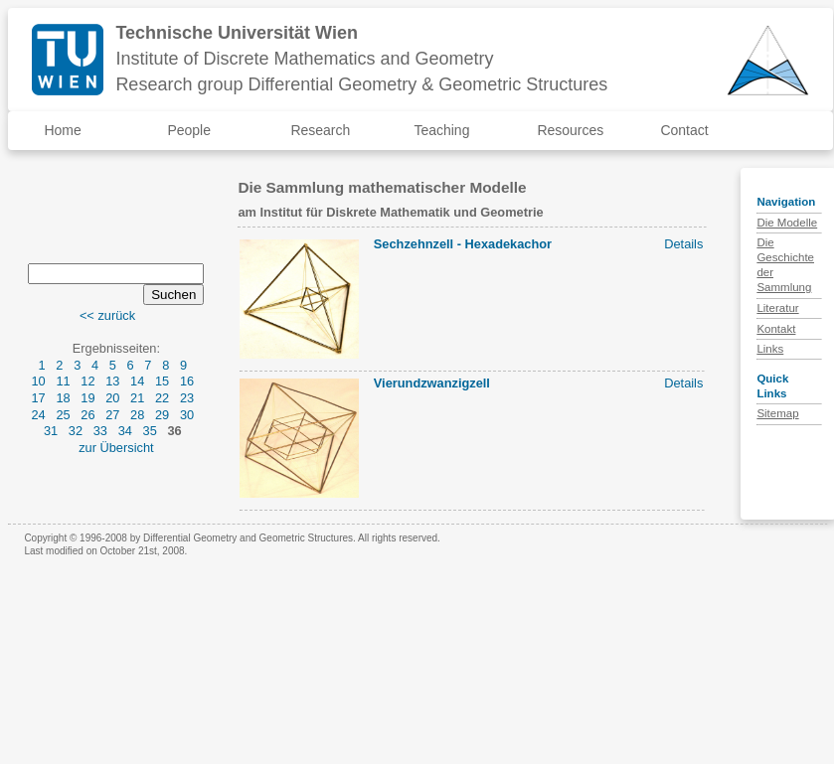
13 (112, 381)
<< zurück (107, 315)
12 (87, 381)
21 (137, 397)
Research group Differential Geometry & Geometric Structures (361, 84)
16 (187, 381)
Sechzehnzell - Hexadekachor (463, 243)
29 (162, 414)
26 (87, 414)
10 (38, 381)
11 (63, 381)
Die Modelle (786, 223)
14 (137, 381)
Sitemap (777, 413)
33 (100, 430)
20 (112, 397)
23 (187, 397)
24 (38, 414)
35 (150, 430)
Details (683, 243)
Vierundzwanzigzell (432, 383)
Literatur (777, 308)
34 (125, 430)
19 (87, 397)
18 (63, 397)
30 (187, 414)
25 (63, 414)
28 (137, 414)
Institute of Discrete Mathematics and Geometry (304, 59)
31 (51, 430)
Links (769, 349)
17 (38, 397)
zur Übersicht (116, 447)
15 (162, 381)
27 (112, 414)
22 (162, 397)
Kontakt (775, 329)
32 (76, 430)
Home (62, 130)
